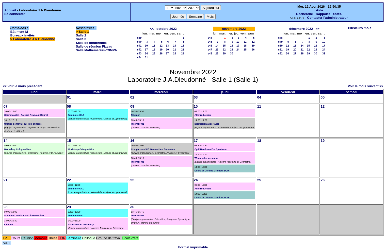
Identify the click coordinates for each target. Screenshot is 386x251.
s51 (280, 49)
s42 (139, 49)
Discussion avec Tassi (206, 124)
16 (231, 45)
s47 (210, 49)
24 (146, 53)
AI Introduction (202, 115)
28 (174, 53)
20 (167, 49)
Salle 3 (81, 39)
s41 (139, 45)
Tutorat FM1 (137, 124)
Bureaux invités (22, 35)
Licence (8, 224)
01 (69, 97)
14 (174, 45)
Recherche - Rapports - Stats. (319, 14)
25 (153, 53)
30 (231, 53)
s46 (210, 45)
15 (182, 45)
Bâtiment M (19, 31)
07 (5, 106)
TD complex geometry (206, 158)
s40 (139, 41)
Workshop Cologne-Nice (17, 149)
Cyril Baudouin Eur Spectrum (210, 149)
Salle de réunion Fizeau (94, 46)
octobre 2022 (167, 29)
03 (196, 97)
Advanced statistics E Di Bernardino (24, 215)
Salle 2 (81, 35)
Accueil (10, 10)
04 (259, 97)
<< (152, 29)
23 (231, 49)
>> (318, 29)
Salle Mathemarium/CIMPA (96, 50)
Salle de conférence (91, 43)
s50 (280, 45)
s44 (139, 57)
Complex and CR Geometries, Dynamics (153, 149)
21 (174, 49)
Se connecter (14, 14)
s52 (280, 53)
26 (161, 53)
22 (182, 49)
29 (182, 53)
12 (161, 45)
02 (132, 97)
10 (146, 45)
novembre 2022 (234, 29)
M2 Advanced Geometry (81, 224)
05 (322, 97)
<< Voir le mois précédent (22, 86)
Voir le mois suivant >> (365, 86)
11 (153, 45)
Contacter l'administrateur (327, 17)
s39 (139, 37)
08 (69, 106)
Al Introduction (202, 188)
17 (146, 49)
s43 (139, 53)
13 (167, 45)
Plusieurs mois (359, 28)
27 (167, 53)
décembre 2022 (301, 29)
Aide (319, 10)
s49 (280, 41)
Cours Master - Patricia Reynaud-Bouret (26, 115)
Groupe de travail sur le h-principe (23, 124)
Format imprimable (193, 247)
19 (161, 49)
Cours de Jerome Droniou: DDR (211, 170)
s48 (210, 53)
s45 (210, 41)
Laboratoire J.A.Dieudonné (34, 39)
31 (146, 57)
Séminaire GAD (76, 115)
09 (132, 106)
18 (153, 49)
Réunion (135, 115)
